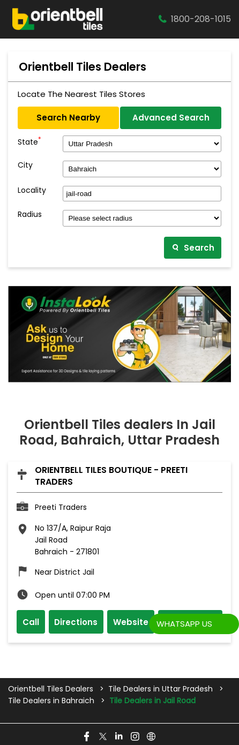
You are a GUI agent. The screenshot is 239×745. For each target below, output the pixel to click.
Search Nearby (68, 117)
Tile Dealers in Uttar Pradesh (160, 688)
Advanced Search (171, 117)
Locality (32, 190)
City (25, 165)
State (29, 141)
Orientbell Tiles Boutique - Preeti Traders (111, 476)
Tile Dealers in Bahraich (51, 700)
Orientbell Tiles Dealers (51, 688)
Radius (30, 214)
